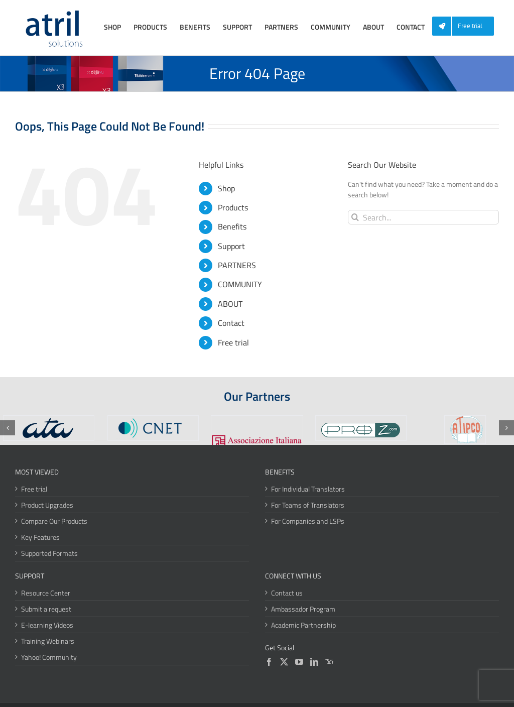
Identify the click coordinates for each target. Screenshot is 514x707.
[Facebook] (269, 662)
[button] (7, 427)
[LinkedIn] (314, 662)
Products (233, 207)
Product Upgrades (47, 505)
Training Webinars (47, 641)
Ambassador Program (303, 609)
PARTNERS (237, 265)
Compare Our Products (54, 521)
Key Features (40, 537)
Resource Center (45, 592)
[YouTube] (299, 662)
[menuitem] (466, 26)
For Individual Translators (308, 489)
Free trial (233, 342)
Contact (231, 323)
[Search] (355, 217)
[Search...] (423, 217)
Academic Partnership (303, 625)
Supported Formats (49, 553)
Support (231, 246)
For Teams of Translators (307, 505)
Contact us (287, 592)
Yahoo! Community (49, 657)
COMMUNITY (240, 284)
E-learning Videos (47, 625)
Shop (226, 188)
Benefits (232, 226)
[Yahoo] (329, 662)
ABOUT (230, 304)
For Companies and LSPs (307, 521)
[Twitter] (284, 662)
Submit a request (46, 609)
